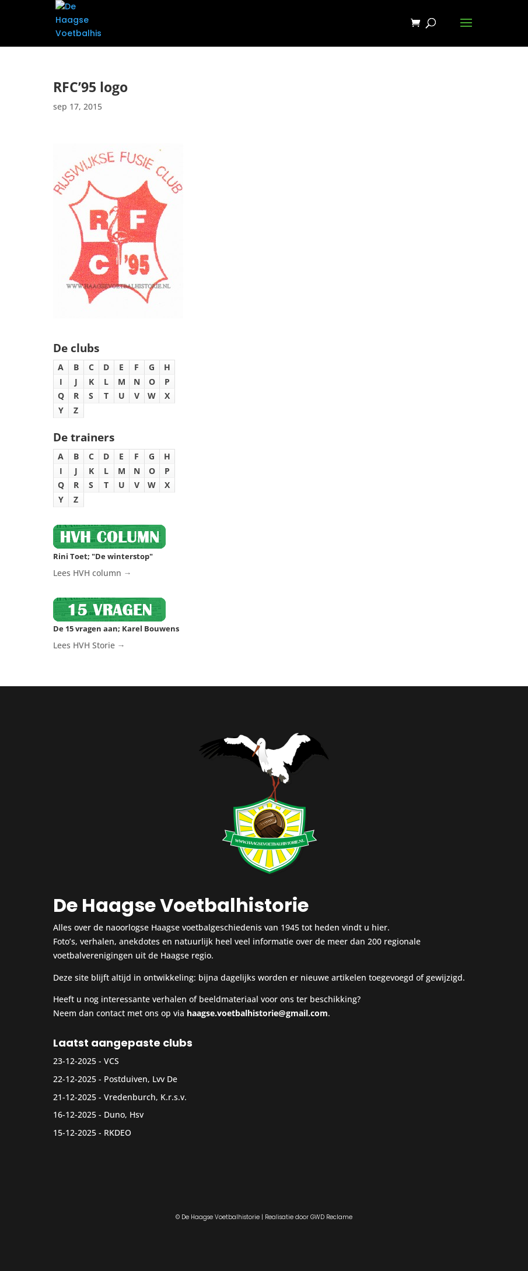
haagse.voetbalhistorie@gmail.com (257, 1013)
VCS (111, 1060)
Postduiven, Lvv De (140, 1078)
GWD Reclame (331, 1217)
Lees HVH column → (92, 572)
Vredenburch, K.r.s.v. (145, 1097)
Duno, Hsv (124, 1114)
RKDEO (117, 1132)
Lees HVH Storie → (89, 645)
